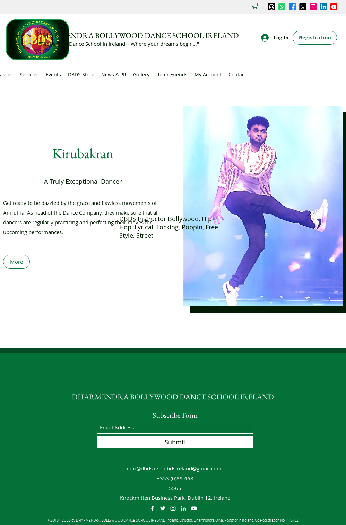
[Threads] (271, 6)
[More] (16, 262)
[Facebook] (292, 6)
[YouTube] (193, 508)
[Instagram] (313, 6)
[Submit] (175, 442)
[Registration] (315, 38)
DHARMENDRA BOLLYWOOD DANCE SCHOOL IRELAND (138, 35)
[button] (255, 5)
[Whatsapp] (281, 6)
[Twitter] (302, 6)
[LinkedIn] (323, 6)
